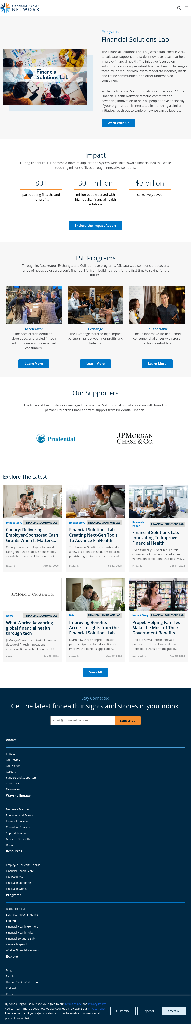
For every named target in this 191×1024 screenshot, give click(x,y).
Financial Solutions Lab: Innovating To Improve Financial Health (155, 538)
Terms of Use (73, 1004)
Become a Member (18, 809)
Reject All (149, 1011)
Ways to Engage (18, 795)
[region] (95, 1010)
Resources (14, 851)
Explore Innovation (18, 821)
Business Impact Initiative (22, 914)
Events (10, 976)
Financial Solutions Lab (20, 938)
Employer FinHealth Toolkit (23, 865)
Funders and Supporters (21, 777)
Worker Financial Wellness (22, 950)
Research (11, 994)
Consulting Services (18, 827)
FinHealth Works (16, 889)
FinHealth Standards (19, 883)
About (11, 740)
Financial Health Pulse (20, 932)
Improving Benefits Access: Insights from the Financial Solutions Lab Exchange (94, 630)
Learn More (34, 363)
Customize (123, 1011)
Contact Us (13, 783)
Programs (13, 895)
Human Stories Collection (22, 982)
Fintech (74, 566)
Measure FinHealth (18, 839)
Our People (13, 759)
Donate (10, 845)
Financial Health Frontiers (22, 926)
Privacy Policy (97, 1004)
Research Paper (138, 524)
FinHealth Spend (16, 944)
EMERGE (11, 920)
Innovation (139, 656)
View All (95, 672)
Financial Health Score (20, 871)
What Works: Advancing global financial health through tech (29, 628)
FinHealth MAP (15, 877)
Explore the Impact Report (95, 225)
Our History (13, 765)
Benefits (11, 566)
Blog (9, 970)
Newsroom (13, 789)
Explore (12, 956)
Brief (72, 615)
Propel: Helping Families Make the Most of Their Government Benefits (156, 628)
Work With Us (118, 123)
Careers (11, 771)
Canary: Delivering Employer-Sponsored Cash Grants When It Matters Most (32, 537)
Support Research (17, 833)
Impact (10, 753)
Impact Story (14, 522)
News (9, 615)
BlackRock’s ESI (15, 909)
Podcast (11, 988)
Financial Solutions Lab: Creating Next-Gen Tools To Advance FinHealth (93, 535)
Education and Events (19, 815)
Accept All (174, 1011)
